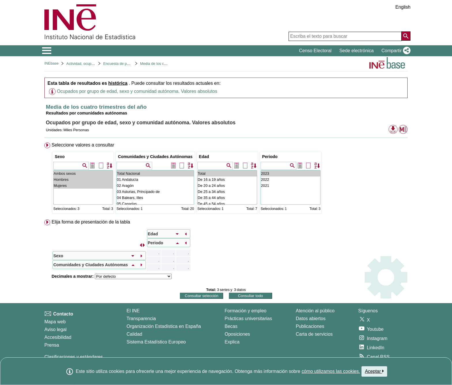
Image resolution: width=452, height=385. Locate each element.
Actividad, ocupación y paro (89, 63)
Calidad (134, 334)
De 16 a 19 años (227, 179)
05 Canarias (155, 204)
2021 (290, 186)
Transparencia (141, 318)
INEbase (51, 63)
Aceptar (374, 371)
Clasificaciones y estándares (73, 356)
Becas (231, 326)
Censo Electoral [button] (315, 50)
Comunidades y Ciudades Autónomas (155, 156)
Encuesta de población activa (127, 63)
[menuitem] (226, 179)
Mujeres (83, 186)
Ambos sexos (83, 173)
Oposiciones (237, 334)
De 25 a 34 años (227, 192)
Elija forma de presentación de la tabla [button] (91, 221)
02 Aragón (155, 186)
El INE (133, 310)
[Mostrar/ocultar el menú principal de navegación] (47, 51)
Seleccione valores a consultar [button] (83, 144)
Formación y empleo (245, 310)
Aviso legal (55, 329)
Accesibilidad (57, 337)
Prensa (51, 345)
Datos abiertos (310, 318)
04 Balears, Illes (155, 198)
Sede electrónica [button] (356, 50)
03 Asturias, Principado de (155, 192)
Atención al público (315, 310)
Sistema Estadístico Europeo (156, 341)
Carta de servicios (314, 334)
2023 (290, 173)
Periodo (270, 156)
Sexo (60, 156)
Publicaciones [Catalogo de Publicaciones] (310, 326)
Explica (232, 341)
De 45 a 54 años (227, 204)
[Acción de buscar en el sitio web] (405, 36)
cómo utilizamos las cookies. (331, 371)
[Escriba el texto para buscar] (345, 36)
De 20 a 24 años (227, 186)
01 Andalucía (155, 179)
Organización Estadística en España (164, 326)
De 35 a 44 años (227, 198)
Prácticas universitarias (248, 318)
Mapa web (55, 321)
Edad (204, 156)
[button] (394, 51)
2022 (290, 179)
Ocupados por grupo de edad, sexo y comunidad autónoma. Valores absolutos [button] (137, 91)
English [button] (403, 7)
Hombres (83, 179)
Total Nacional (155, 173)
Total (227, 173)
